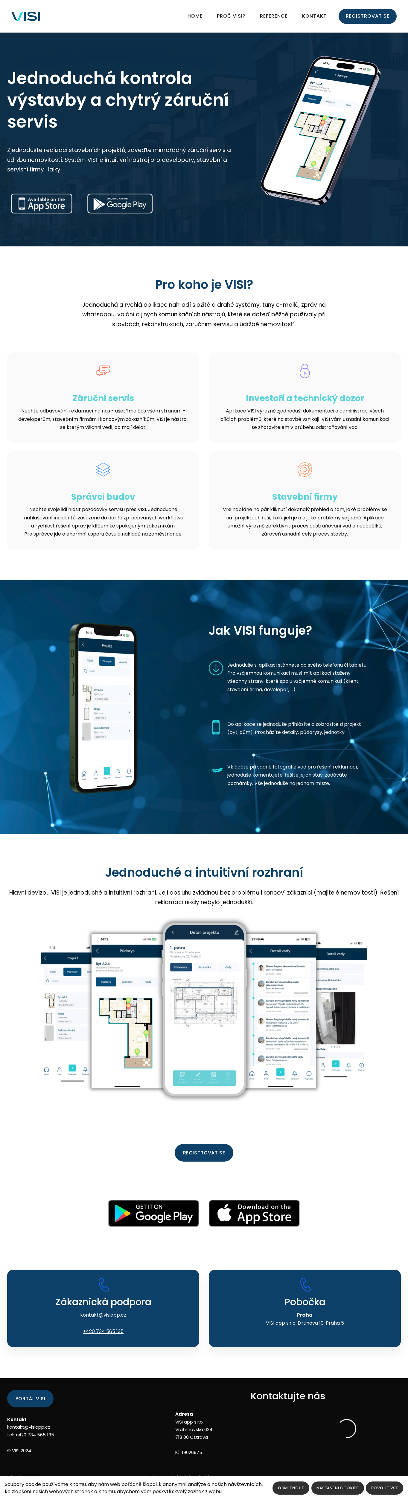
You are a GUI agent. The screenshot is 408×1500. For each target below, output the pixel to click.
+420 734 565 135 (103, 1342)
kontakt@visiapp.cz (103, 1326)
